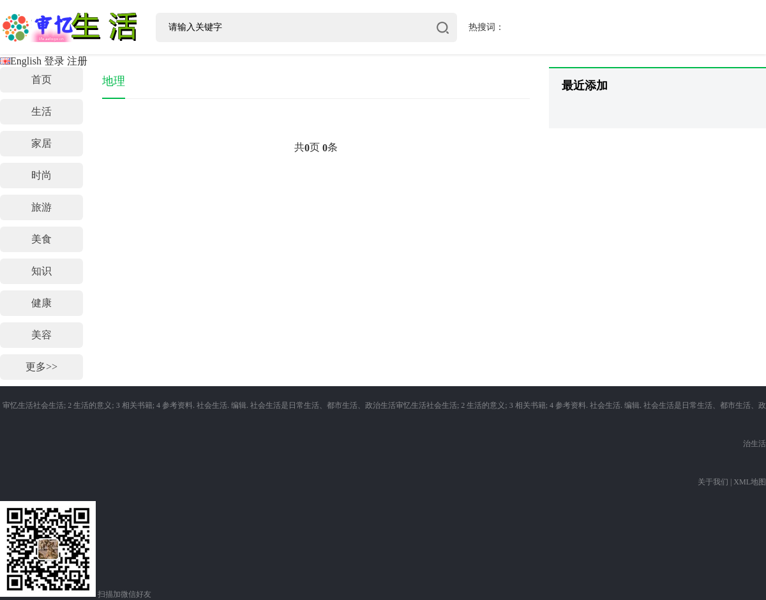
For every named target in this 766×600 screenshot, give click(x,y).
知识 (41, 271)
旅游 (41, 207)
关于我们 (713, 481)
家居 (41, 143)
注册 (77, 61)
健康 (41, 302)
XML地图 (749, 481)
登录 (54, 61)
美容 (41, 334)
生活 (41, 111)
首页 (41, 79)
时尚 (41, 175)
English (20, 61)
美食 (41, 239)
